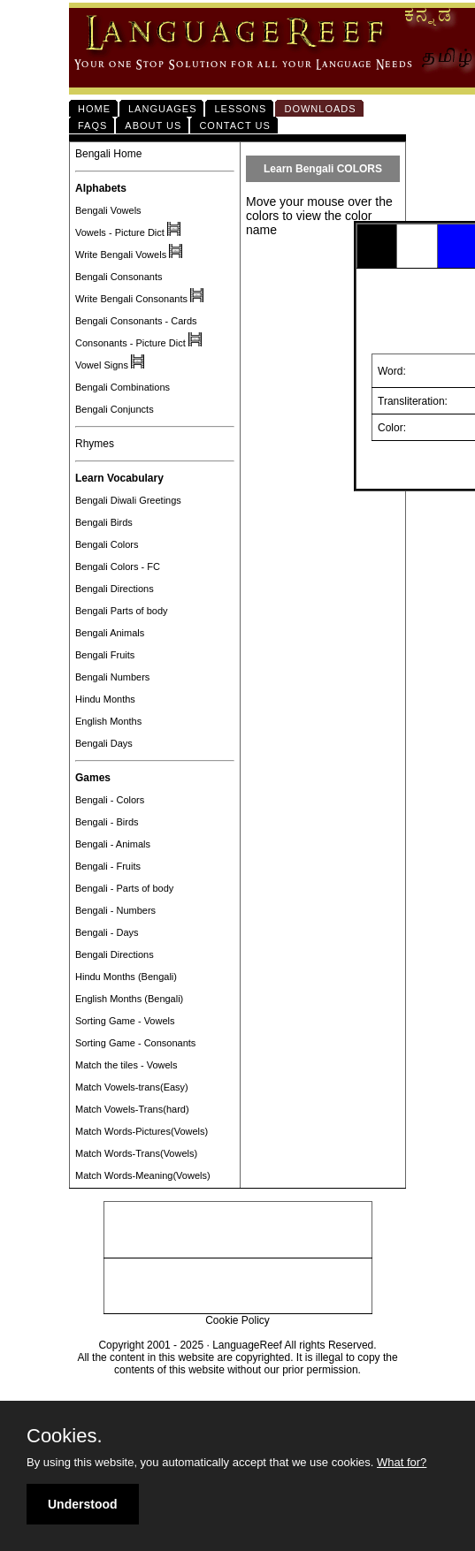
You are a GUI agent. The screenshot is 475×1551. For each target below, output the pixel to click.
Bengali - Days (107, 932)
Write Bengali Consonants (131, 298)
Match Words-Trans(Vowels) (136, 1153)
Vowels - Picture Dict (120, 232)
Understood (83, 1504)
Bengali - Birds (107, 822)
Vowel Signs (101, 365)
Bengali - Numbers (115, 910)
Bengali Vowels (108, 210)
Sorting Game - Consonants (135, 1043)
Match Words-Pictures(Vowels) (141, 1131)
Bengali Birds (104, 522)
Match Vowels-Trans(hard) (132, 1109)
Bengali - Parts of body (124, 888)
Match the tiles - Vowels (126, 1065)
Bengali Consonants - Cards (136, 321)
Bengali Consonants (118, 276)
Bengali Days (104, 743)
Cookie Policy (237, 1320)
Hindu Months (105, 699)
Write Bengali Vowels (120, 254)
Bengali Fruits (104, 655)
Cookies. (65, 1436)
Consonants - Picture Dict (130, 343)
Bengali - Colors (109, 800)
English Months (108, 721)
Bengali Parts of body (121, 610)
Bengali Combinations (122, 387)
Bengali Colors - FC (117, 566)
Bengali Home (108, 154)
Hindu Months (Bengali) (126, 976)
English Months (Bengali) (129, 998)
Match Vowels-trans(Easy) (131, 1087)
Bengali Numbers (112, 677)
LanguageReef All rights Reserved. (294, 1345)
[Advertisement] (238, 1230)
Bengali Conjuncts (114, 409)
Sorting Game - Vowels (125, 1020)
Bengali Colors (107, 544)
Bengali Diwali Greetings (128, 500)
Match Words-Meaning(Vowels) (143, 1175)
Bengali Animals (109, 632)
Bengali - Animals (112, 844)
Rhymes (94, 443)
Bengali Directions (114, 588)
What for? (401, 1462)
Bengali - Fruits (108, 866)
